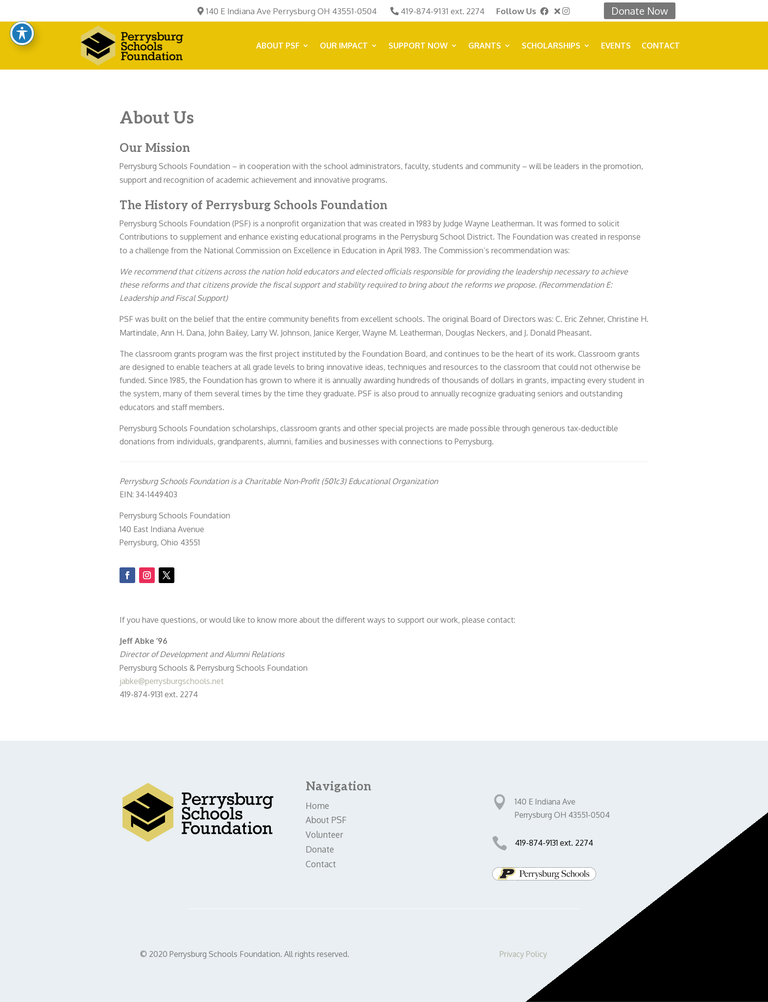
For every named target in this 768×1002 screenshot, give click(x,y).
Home (317, 805)
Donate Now (639, 10)
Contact (661, 46)
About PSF (277, 46)
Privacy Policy (523, 954)
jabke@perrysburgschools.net (173, 681)
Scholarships (551, 46)
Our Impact (344, 46)
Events (616, 46)
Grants (484, 46)
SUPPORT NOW (418, 46)
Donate (320, 849)
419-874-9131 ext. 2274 (442, 11)
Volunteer (324, 834)
